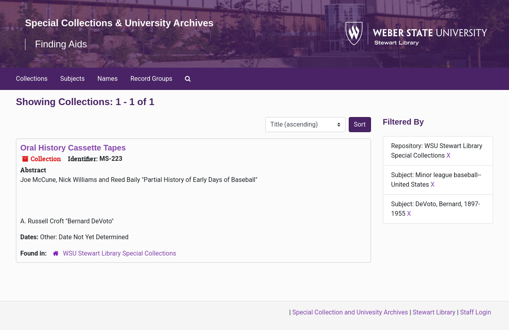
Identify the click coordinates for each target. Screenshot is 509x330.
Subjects (72, 78)
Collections (32, 78)
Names (107, 78)
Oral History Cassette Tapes (73, 147)
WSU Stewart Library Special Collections (119, 253)
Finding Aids (61, 44)
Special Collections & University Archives (119, 23)
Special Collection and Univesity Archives (350, 312)
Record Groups (151, 78)
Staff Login (475, 312)
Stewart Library (434, 312)
